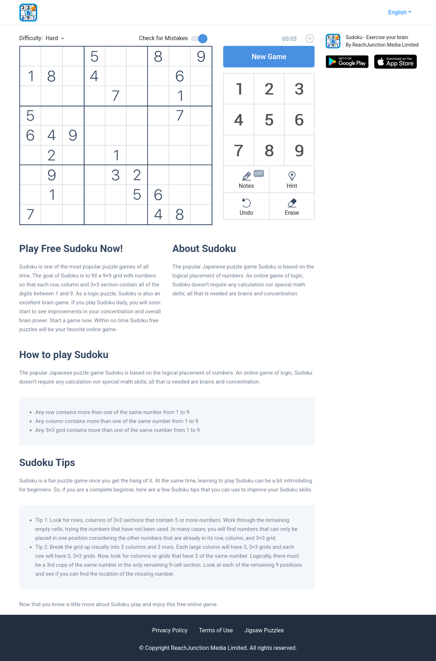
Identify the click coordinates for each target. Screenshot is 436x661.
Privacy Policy (170, 630)
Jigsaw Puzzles (264, 630)
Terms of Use (216, 630)
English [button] (397, 12)
